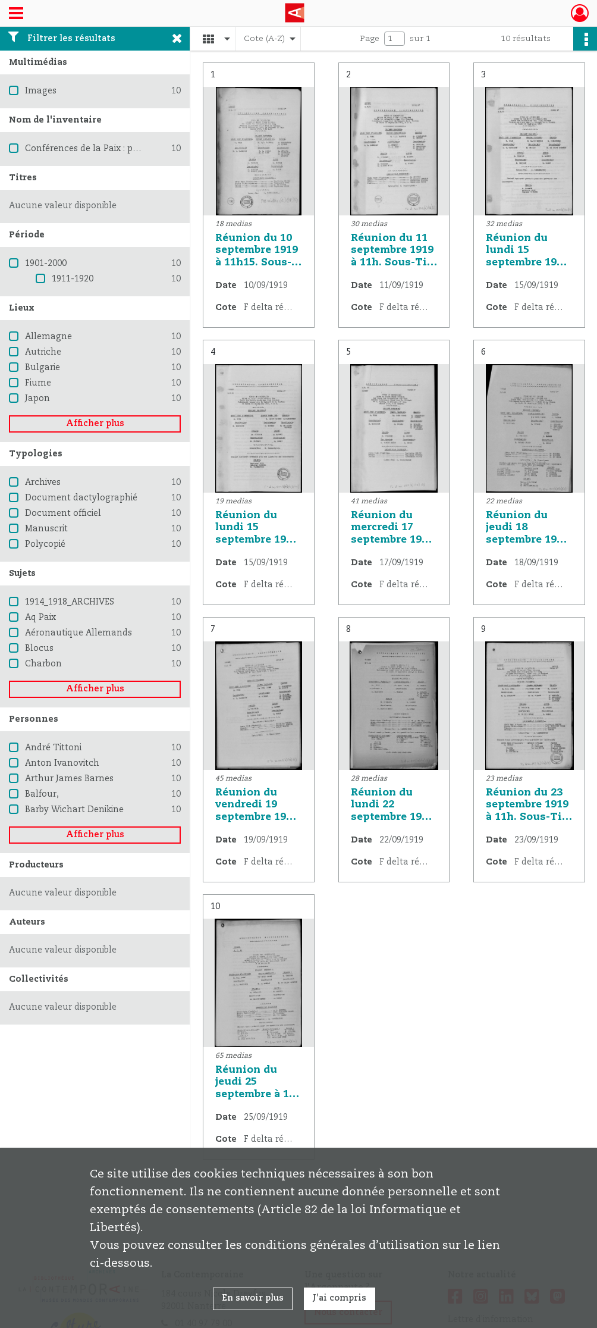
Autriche (43, 352)
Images (40, 91)
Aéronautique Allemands (78, 633)
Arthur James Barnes (69, 779)
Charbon (43, 664)
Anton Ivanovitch (62, 763)
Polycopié (45, 544)
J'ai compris (339, 1298)
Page (369, 39)
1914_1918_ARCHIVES (69, 602)
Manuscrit (46, 529)
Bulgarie (42, 368)
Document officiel (63, 513)
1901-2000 (46, 263)
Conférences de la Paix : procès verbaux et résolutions (138, 149)
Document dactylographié (81, 498)
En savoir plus (253, 1298)
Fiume (38, 383)
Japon (37, 398)
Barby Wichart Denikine (74, 810)
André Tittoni (53, 748)
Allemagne (48, 337)
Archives (43, 482)
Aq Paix (40, 617)
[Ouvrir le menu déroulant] (16, 14)
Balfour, (42, 794)
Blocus (39, 648)
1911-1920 (72, 279)
